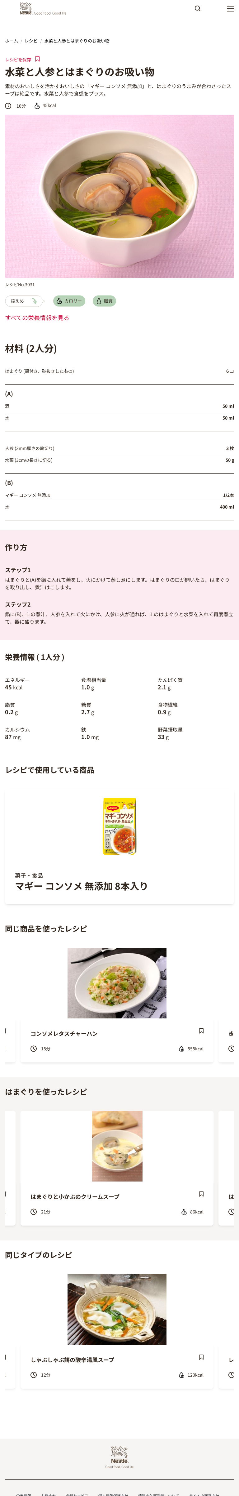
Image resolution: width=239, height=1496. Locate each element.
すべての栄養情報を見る (37, 317)
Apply (198, 10)
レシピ (31, 41)
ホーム (11, 41)
